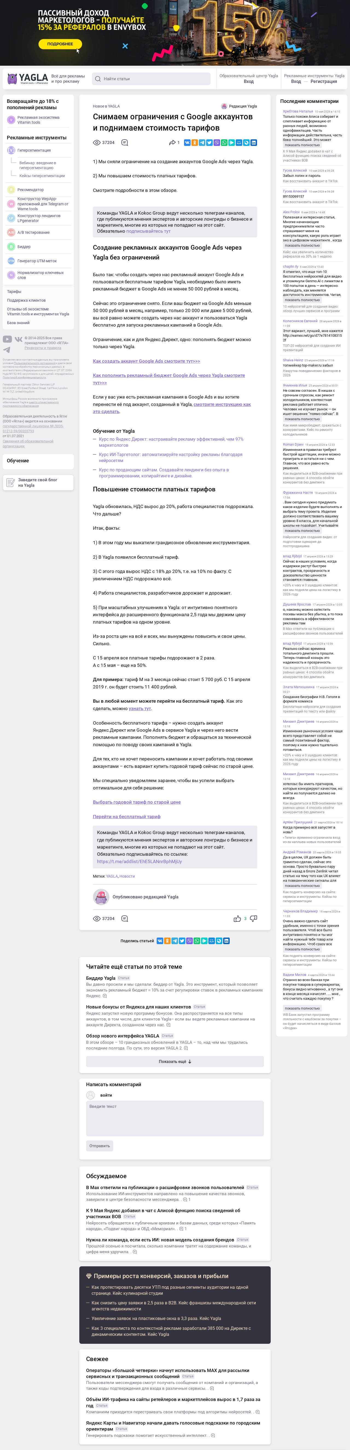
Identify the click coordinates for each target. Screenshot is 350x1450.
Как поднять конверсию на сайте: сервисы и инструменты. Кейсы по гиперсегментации (310, 896)
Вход (249, 81)
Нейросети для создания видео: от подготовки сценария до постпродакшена (310, 541)
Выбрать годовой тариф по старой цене (137, 802)
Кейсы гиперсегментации (41, 175)
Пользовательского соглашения (34, 363)
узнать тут (140, 708)
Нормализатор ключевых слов (35, 275)
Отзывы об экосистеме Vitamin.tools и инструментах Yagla (38, 311)
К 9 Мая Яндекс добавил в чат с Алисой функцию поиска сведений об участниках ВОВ (312, 155)
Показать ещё (175, 1061)
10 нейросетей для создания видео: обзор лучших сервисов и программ (311, 309)
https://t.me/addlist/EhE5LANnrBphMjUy (139, 861)
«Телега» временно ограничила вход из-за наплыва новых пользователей (312, 840)
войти (106, 1095)
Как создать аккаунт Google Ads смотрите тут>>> (146, 361)
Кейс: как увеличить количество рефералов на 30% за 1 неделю (308, 254)
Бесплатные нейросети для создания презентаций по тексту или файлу (312, 709)
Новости (127, 876)
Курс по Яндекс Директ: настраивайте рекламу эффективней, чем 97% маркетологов (171, 442)
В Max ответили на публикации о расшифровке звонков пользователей (313, 631)
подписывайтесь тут (148, 231)
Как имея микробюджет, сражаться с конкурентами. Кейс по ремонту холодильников (312, 429)
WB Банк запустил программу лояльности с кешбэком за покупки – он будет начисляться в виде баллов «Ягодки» (312, 1021)
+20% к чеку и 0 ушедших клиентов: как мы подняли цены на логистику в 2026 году (312, 589)
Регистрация (324, 81)
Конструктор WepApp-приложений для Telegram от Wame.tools (38, 204)
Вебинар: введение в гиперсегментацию (37, 164)
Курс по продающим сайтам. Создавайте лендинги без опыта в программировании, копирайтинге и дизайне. (164, 472)
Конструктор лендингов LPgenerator (33, 218)
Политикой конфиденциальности (24, 377)
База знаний (18, 323)
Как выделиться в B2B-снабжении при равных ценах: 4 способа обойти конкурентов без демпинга (312, 478)
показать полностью (302, 145)
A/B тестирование (28, 232)
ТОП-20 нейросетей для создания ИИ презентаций (312, 348)
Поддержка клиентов (26, 300)
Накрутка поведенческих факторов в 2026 (312, 373)
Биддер (19, 247)
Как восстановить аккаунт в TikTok (310, 181)
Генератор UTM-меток (32, 261)
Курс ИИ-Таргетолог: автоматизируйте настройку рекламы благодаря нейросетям (171, 457)
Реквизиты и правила (43, 348)
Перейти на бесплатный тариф (127, 816)
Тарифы (14, 291)
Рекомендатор (25, 190)
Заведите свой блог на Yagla (31, 482)
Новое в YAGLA (106, 106)
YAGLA (112, 876)
